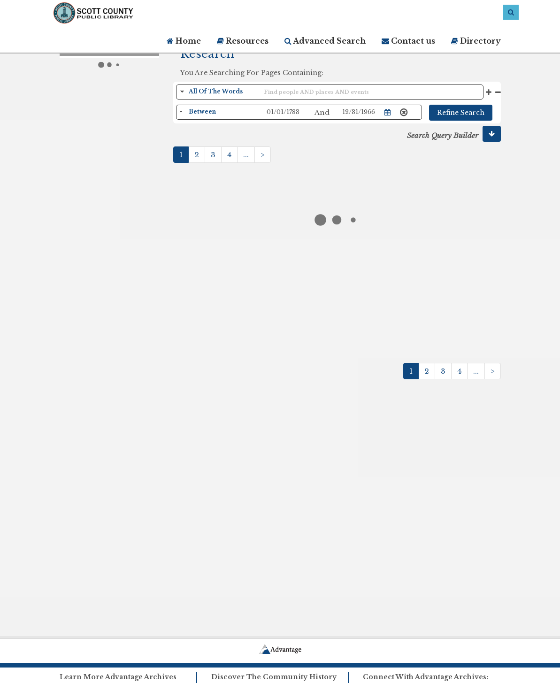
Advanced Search (325, 41)
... (246, 154)
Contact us (408, 41)
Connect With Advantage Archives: (425, 677)
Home (184, 41)
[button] (492, 134)
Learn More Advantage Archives (118, 677)
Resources (242, 41)
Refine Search (460, 112)
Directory (476, 41)
